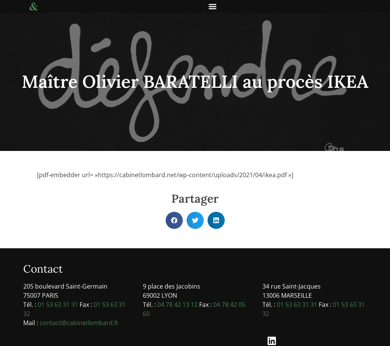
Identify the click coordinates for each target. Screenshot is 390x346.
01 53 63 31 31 (58, 304)
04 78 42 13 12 (177, 304)
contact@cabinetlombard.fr (79, 323)
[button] (212, 6)
